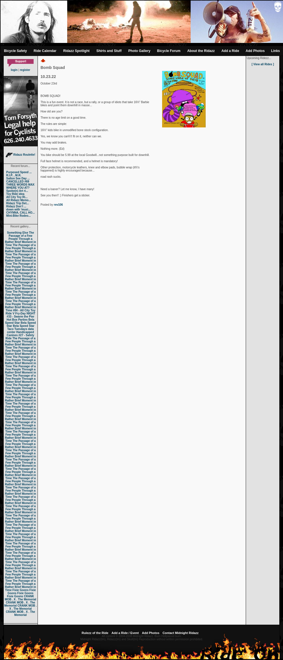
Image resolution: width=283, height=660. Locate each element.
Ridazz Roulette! (20, 154)
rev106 (58, 204)
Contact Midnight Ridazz (180, 633)
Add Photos (255, 51)
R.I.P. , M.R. (13, 175)
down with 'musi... (18, 209)
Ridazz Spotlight (76, 51)
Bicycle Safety (15, 51)
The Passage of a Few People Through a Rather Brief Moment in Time (20, 239)
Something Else (17, 232)
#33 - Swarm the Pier (20, 316)
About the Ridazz (201, 51)
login (14, 69)
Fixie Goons (20, 590)
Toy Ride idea (15, 194)
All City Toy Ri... (16, 197)
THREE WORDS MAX (20, 184)
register (25, 69)
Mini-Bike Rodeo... (18, 215)
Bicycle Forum (168, 51)
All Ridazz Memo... (18, 200)
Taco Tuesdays (17, 329)
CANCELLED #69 (17, 181)
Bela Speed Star (19, 321)
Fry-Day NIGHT (25, 313)
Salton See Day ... (18, 178)
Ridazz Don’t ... (16, 206)
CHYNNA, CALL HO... (20, 212)
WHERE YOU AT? (18, 187)
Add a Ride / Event (125, 633)
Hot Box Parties (16, 319)
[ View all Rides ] (263, 64)
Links (275, 51)
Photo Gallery (139, 51)
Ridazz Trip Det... (17, 203)
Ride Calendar (45, 51)
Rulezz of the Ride (95, 633)
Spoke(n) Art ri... (17, 190)
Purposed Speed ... (19, 172)
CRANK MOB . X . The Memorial (20, 598)
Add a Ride (230, 51)
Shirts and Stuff (108, 51)
